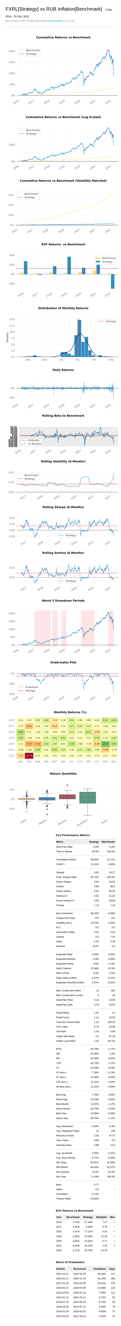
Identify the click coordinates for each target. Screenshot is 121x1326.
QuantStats (57, 20)
